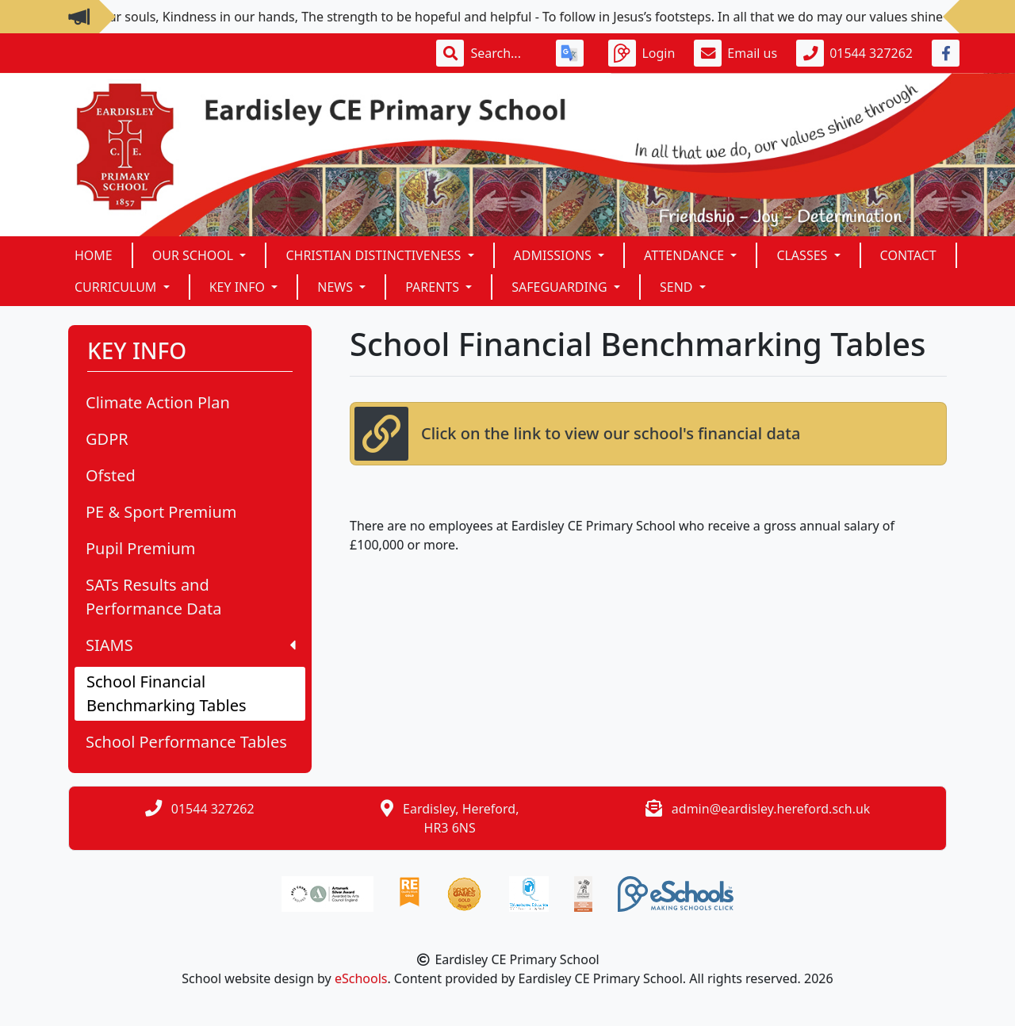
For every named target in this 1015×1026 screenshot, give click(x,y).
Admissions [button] (554, 255)
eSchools (361, 978)
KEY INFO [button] (239, 287)
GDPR (107, 439)
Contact (908, 255)
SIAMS (191, 645)
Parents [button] (433, 287)
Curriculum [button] (117, 287)
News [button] (336, 287)
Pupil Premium (140, 548)
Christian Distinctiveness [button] (374, 255)
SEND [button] (678, 287)
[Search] (503, 53)
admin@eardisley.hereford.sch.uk (771, 808)
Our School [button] (194, 255)
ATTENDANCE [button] (685, 255)
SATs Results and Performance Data (154, 596)
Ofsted (111, 475)
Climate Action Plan (158, 402)
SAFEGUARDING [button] (561, 287)
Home (94, 255)
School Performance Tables (186, 741)
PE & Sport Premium (161, 512)
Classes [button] (803, 255)
